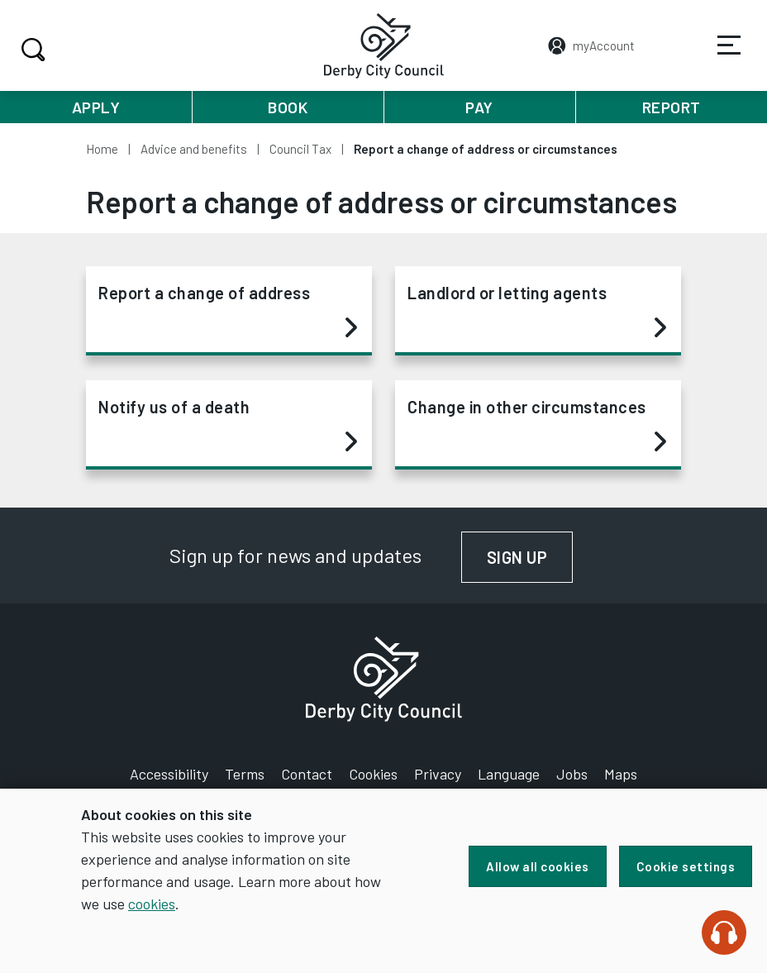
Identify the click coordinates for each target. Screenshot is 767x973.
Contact (306, 774)
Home (102, 148)
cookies (151, 903)
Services (718, 57)
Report (671, 107)
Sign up (530, 557)
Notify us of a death (227, 425)
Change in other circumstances (536, 425)
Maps (620, 774)
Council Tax (300, 148)
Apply (96, 107)
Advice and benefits (194, 148)
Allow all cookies (537, 866)
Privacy (437, 774)
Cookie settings (686, 866)
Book (287, 107)
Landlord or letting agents (536, 311)
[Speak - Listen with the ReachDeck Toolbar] (724, 932)
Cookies (373, 774)
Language (509, 774)
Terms (244, 774)
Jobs (572, 774)
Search (31, 49)
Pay (479, 107)
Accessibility (169, 774)
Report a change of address (227, 311)
